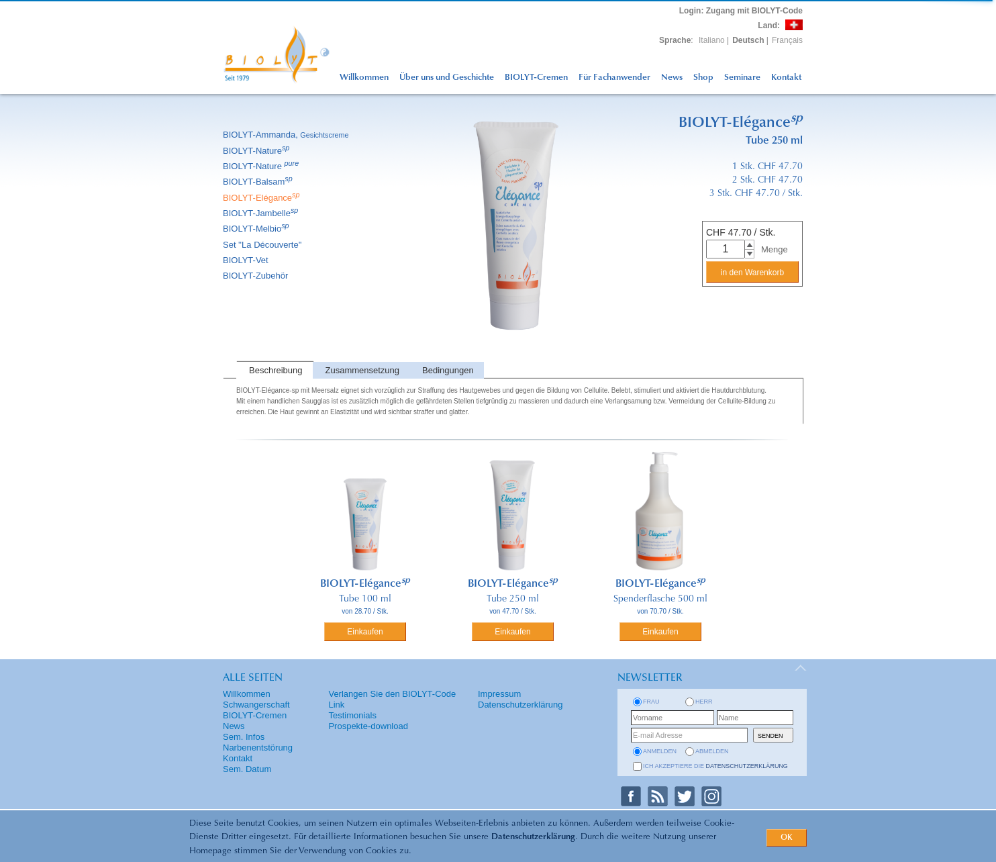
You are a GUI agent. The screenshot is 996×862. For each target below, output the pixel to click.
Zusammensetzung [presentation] (363, 370)
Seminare (742, 77)
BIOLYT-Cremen (536, 77)
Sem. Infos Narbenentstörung (258, 742)
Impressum (499, 694)
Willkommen (364, 77)
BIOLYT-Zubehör (256, 276)
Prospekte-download (368, 726)
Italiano (712, 40)
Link (336, 705)
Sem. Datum (247, 769)
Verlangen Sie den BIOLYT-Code (392, 694)
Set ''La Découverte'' (263, 245)
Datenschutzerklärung (533, 836)
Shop (703, 77)
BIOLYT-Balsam (259, 182)
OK (787, 838)
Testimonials (352, 715)
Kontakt (786, 77)
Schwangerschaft (256, 705)
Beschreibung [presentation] (276, 370)
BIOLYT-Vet (246, 260)
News (672, 77)
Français (787, 40)
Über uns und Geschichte (446, 77)
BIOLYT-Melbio (257, 229)
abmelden (712, 751)
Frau (651, 701)
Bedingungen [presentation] (448, 370)
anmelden (660, 751)
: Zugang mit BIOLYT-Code (741, 10)
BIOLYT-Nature (257, 151)
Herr (704, 701)
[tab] (274, 370)
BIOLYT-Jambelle (261, 213)
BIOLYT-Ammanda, (287, 135)
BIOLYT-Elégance (262, 198)
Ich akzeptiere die (715, 766)
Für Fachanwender (614, 77)
